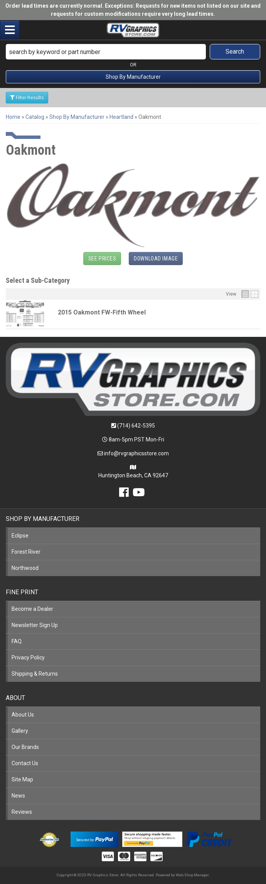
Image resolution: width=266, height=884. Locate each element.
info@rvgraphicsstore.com (136, 453)
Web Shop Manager (192, 875)
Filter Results (27, 97)
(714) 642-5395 (136, 426)
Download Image (156, 258)
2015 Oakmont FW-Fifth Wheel (102, 312)
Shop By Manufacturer (133, 77)
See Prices (102, 258)
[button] (133, 51)
